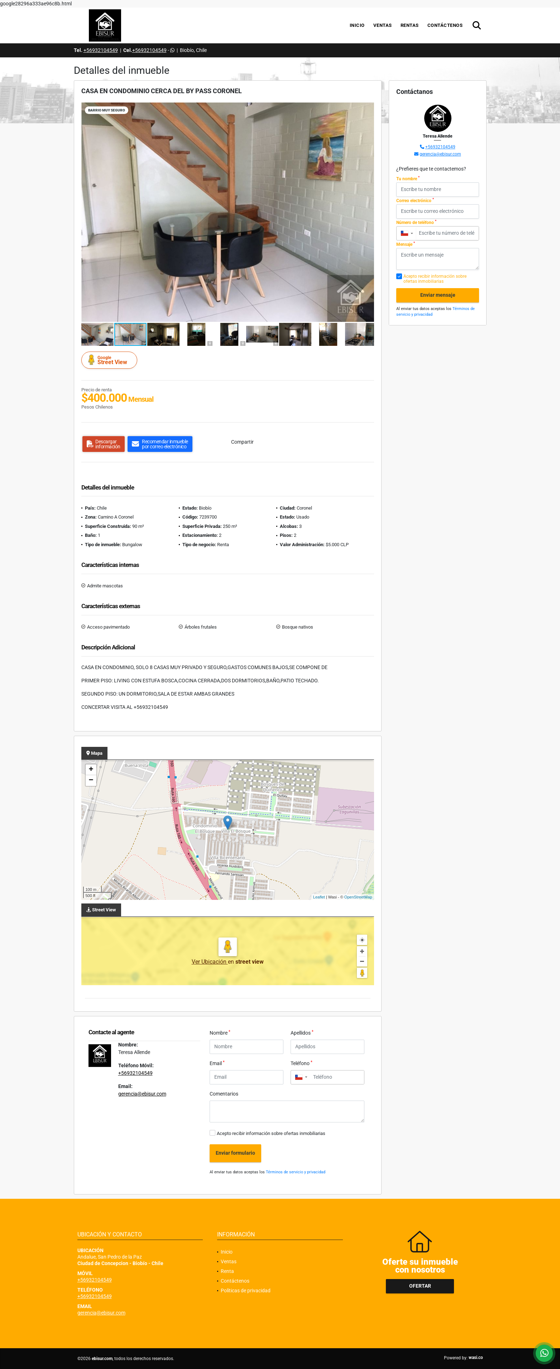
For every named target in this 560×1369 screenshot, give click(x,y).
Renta (227, 1271)
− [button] (90, 780)
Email (217, 1063)
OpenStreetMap (358, 897)
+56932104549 (100, 50)
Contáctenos (445, 25)
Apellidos (302, 1032)
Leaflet (319, 897)
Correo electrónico (415, 200)
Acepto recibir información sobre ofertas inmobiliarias (271, 1133)
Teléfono (301, 1063)
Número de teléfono (416, 222)
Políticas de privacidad (246, 1290)
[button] (367, 109)
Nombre (220, 1032)
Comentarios (224, 1094)
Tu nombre (408, 178)
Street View (110, 360)
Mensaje (405, 244)
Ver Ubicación (210, 961)
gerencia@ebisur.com (142, 1094)
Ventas (382, 25)
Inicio (357, 25)
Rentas (410, 25)
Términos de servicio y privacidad (295, 1172)
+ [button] (90, 769)
